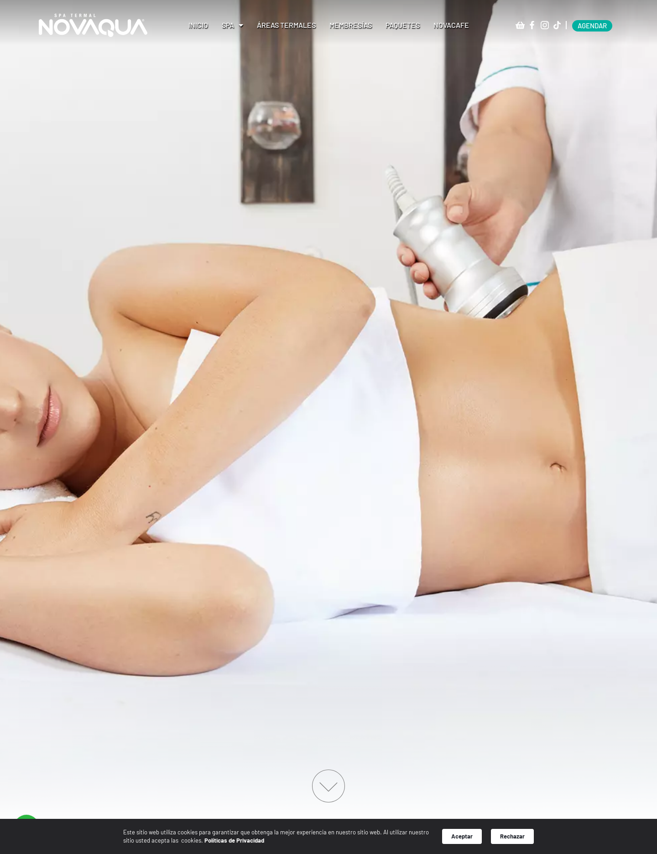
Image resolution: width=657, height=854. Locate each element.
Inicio (198, 25)
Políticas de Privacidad (234, 840)
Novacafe (451, 25)
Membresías (350, 25)
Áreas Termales (286, 25)
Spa (232, 25)
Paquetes (403, 25)
